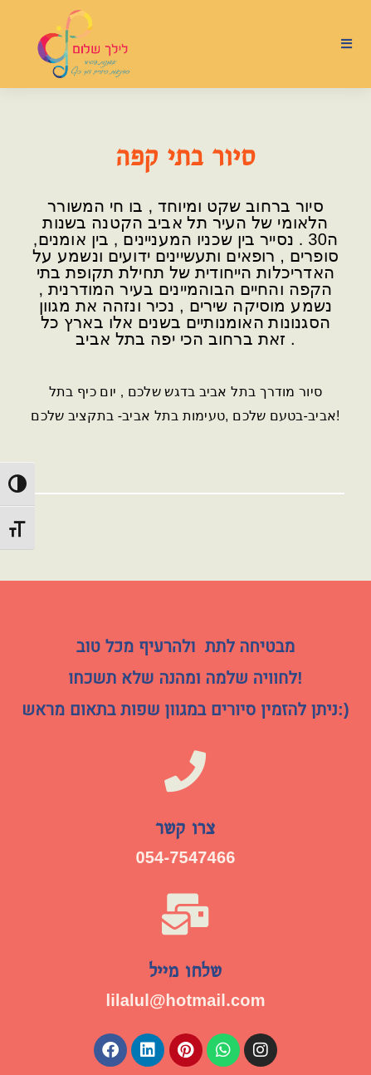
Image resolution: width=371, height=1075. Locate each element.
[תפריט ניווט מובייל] (347, 44)
